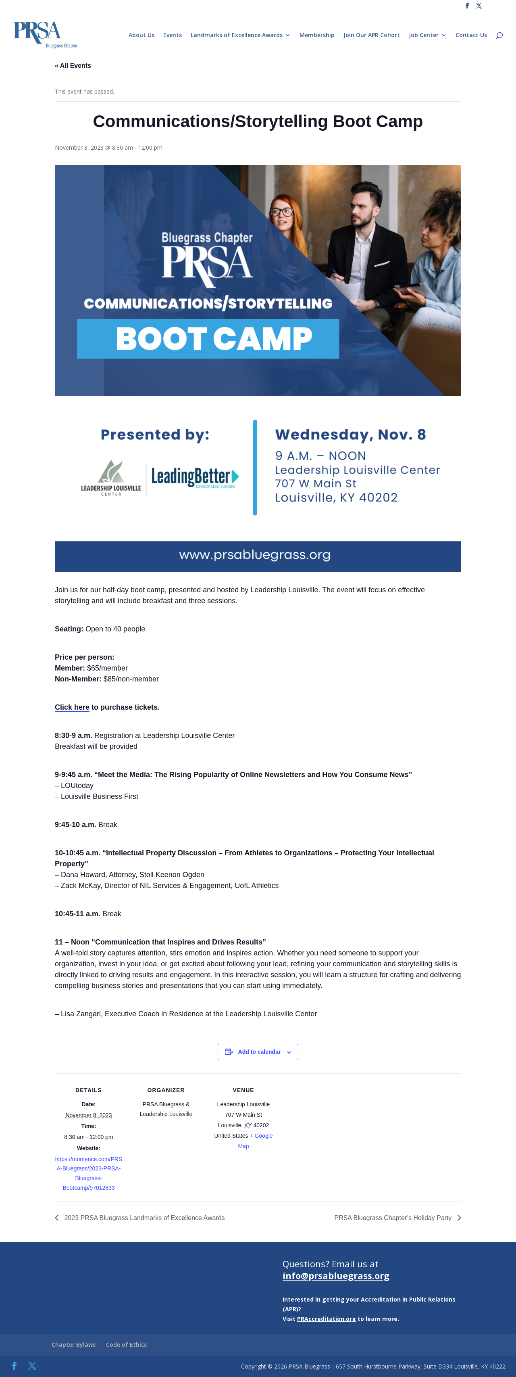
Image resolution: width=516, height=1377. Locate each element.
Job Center (424, 35)
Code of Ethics (126, 1344)
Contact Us (471, 35)
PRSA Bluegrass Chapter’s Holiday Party (394, 1217)
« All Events (73, 65)
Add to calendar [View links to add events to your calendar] (259, 1052)
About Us (141, 35)
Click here (72, 707)
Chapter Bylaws (74, 1344)
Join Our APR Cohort (371, 35)
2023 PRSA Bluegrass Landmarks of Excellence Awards (143, 1217)
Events (172, 35)
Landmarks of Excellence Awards (237, 35)
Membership (317, 35)
